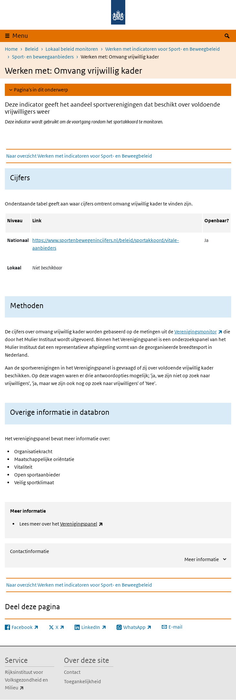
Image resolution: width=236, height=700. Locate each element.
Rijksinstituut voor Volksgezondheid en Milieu (28, 680)
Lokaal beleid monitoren (72, 49)
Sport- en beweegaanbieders (43, 57)
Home (11, 49)
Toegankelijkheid (82, 681)
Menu (20, 35)
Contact (72, 672)
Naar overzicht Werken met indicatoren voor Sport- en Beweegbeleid (79, 156)
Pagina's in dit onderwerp (41, 90)
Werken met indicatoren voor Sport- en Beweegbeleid (162, 49)
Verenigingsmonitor (198, 332)
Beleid (31, 49)
